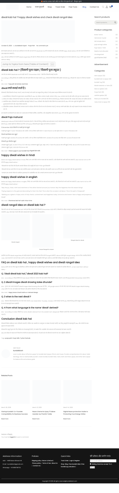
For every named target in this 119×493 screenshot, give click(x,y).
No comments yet (42, 46)
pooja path (8, 338)
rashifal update (99, 95)
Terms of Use (46, 463)
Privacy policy (36, 463)
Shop (62, 464)
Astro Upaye (98, 76)
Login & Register (74, 461)
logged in (13, 437)
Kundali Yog (98, 82)
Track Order (64, 461)
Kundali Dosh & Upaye (101, 79)
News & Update (99, 89)
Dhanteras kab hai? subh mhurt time (20, 200)
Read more (4, 419)
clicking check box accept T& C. (101, 464)
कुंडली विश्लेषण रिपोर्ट (100, 58)
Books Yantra (98, 35)
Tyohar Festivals (25, 338)
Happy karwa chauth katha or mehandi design (23, 292)
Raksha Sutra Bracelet (101, 51)
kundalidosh (18, 350)
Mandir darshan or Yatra (102, 85)
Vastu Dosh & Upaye (100, 102)
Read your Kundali (100, 99)
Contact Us (36, 466)
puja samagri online (100, 44)
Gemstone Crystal (100, 38)
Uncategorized (99, 54)
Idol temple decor (100, 41)
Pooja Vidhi (16, 338)
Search (115, 22)
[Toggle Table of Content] (51, 64)
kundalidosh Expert (21, 46)
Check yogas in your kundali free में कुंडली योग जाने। (24, 151)
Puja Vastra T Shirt (100, 48)
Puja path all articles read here (18, 84)
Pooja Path (31, 46)
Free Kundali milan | (75, 464)
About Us (54, 463)
